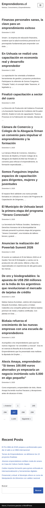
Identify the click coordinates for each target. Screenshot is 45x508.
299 (32, 412)
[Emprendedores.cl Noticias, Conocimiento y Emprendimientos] (16, 5)
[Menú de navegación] (40, 5)
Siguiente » (26, 419)
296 (5, 412)
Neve (4, 505)
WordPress (27, 505)
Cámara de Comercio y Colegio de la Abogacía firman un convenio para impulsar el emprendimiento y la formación (22, 135)
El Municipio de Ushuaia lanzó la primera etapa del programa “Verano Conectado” (22, 210)
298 (23, 412)
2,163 (13, 419)
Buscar (4, 486)
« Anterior (7, 406)
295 (33, 406)
